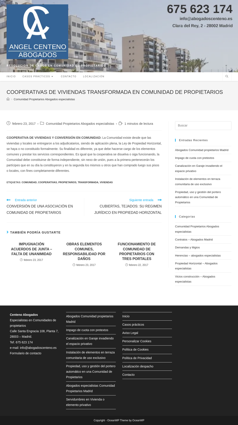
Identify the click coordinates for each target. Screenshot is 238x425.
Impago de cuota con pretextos (194, 158)
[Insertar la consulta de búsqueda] (203, 125)
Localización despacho (138, 366)
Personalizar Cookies (136, 341)
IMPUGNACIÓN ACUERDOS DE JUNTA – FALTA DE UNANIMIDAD (31, 249)
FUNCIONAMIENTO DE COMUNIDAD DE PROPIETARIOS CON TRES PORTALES (137, 251)
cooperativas (47, 182)
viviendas (106, 182)
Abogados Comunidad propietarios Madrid (202, 150)
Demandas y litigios (187, 247)
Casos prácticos (133, 324)
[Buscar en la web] (227, 76)
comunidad (29, 182)
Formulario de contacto (25, 353)
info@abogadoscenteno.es (38, 347)
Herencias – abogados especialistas (198, 255)
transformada (88, 182)
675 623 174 (24, 342)
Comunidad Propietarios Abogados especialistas (80, 123)
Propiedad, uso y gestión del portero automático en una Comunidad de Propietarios (198, 197)
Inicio (126, 316)
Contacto (128, 374)
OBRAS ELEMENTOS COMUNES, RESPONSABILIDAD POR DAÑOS (84, 251)
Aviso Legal (130, 333)
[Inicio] (8, 99)
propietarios (67, 182)
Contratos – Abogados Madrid (194, 239)
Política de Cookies (135, 349)
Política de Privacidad (137, 358)
